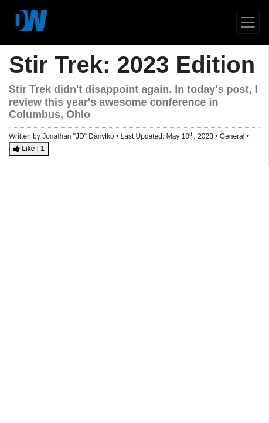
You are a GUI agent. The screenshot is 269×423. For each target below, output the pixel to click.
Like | (29, 149)
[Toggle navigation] (248, 22)
